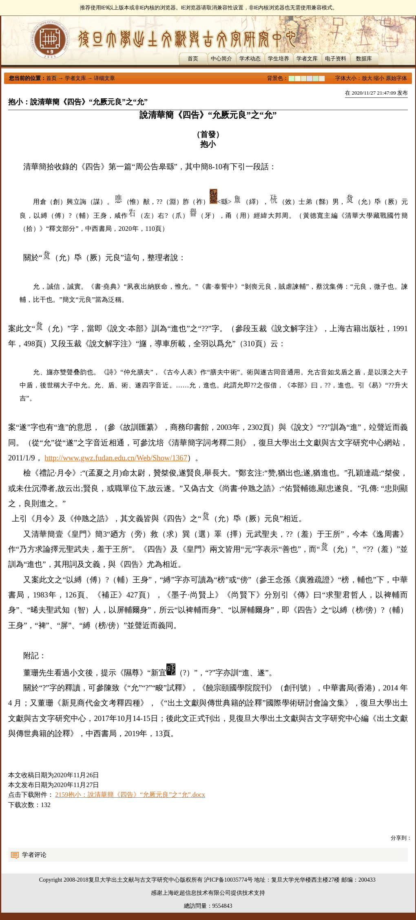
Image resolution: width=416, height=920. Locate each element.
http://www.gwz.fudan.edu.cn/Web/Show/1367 (115, 457)
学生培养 (278, 58)
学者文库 (307, 58)
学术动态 (250, 58)
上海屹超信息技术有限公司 (196, 893)
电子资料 (335, 58)
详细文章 (104, 78)
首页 (193, 58)
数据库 (364, 58)
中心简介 (221, 58)
